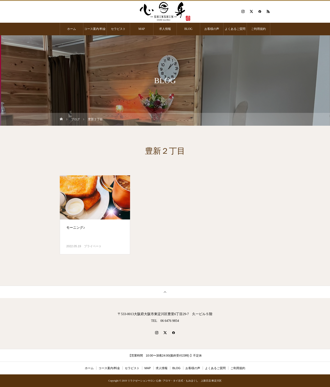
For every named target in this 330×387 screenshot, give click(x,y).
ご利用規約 (258, 28)
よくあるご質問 (235, 28)
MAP (141, 28)
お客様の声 (211, 28)
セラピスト (118, 28)
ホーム (71, 28)
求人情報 (165, 28)
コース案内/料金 (95, 28)
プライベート (93, 246)
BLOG (188, 28)
